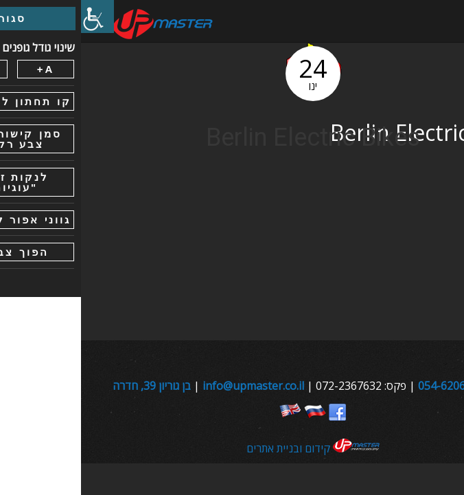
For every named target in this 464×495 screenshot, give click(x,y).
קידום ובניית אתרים (232, 448)
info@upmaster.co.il (172, 385)
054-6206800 (370, 385)
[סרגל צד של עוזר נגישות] (16, 16)
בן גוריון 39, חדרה (71, 385)
